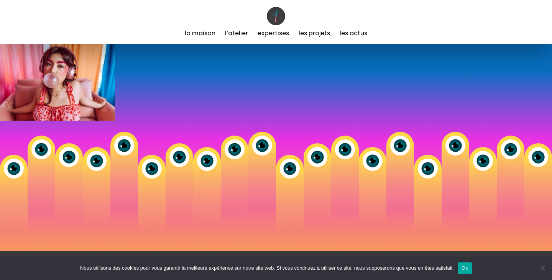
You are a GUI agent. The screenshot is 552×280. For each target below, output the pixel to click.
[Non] (542, 268)
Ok (465, 268)
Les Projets (314, 33)
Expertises (273, 33)
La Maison (200, 33)
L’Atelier (236, 33)
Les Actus (353, 33)
